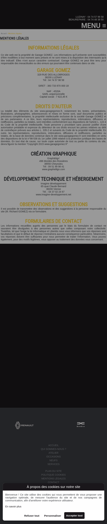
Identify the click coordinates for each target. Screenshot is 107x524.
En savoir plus (13, 506)
